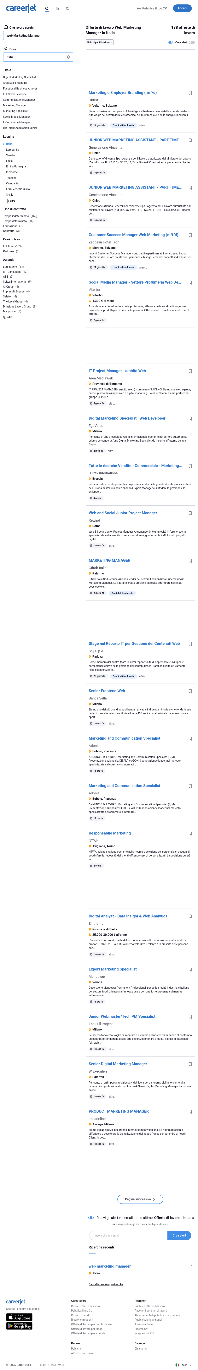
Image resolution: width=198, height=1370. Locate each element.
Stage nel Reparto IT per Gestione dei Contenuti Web (134, 643)
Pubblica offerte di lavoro (150, 1306)
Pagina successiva (140, 1199)
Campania (12, 183)
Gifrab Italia (98, 568)
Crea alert (179, 1235)
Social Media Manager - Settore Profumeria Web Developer (137, 282)
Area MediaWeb (101, 378)
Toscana (11, 177)
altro (10, 201)
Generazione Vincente (105, 147)
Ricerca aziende (80, 1315)
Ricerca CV (141, 1328)
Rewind (94, 520)
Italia (9, 143)
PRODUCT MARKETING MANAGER (119, 1111)
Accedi (182, 8)
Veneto (10, 155)
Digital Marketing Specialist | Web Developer (127, 418)
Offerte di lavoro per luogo (86, 1328)
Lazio (9, 160)
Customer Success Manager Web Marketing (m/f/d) (133, 234)
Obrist (93, 100)
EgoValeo (96, 426)
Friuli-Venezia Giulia (18, 189)
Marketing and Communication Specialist (124, 738)
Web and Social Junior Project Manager (123, 513)
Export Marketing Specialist (113, 969)
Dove (10, 49)
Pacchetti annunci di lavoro (151, 1310)
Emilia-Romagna (16, 166)
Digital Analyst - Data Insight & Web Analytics (128, 916)
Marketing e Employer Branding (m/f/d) (123, 92)
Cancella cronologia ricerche (106, 1284)
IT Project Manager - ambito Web (117, 370)
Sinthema (96, 923)
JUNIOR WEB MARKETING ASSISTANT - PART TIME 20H (137, 140)
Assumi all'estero (145, 1324)
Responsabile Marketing (110, 833)
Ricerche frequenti (82, 1319)
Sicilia (9, 194)
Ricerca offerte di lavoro (85, 1306)
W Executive (98, 1071)
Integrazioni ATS (144, 1333)
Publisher (76, 1348)
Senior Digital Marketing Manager (118, 1064)
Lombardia (12, 149)
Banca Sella (98, 698)
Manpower (97, 977)
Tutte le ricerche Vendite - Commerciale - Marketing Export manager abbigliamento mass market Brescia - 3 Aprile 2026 (137, 465)
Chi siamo (141, 1348)
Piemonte (12, 172)
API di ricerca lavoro (83, 1353)
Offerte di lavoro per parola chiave (91, 1324)
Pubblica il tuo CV (152, 8)
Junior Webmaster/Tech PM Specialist (122, 1016)
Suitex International (104, 473)
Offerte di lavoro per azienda (88, 1333)
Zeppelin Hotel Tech (104, 242)
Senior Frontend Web (107, 690)
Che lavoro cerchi (18, 27)
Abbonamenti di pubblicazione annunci (158, 1315)
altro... (143, 125)
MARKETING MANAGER (109, 560)
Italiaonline (97, 1119)
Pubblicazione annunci (148, 1319)
